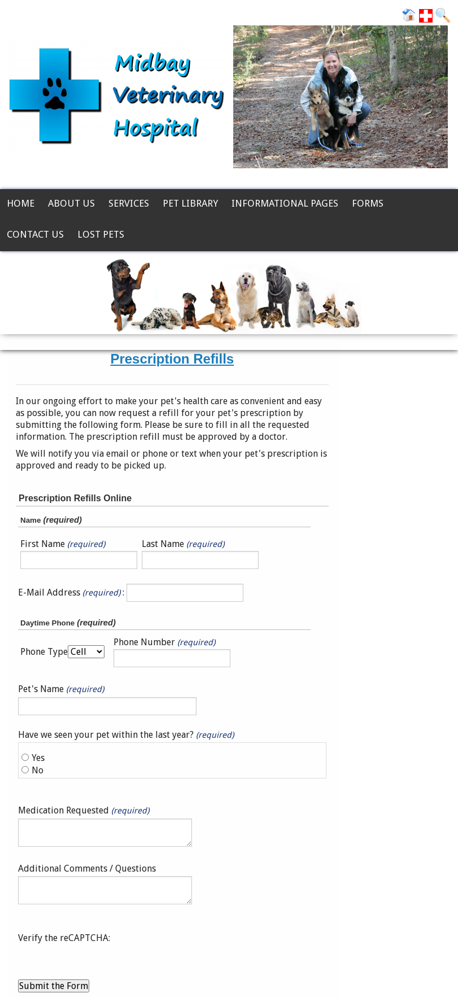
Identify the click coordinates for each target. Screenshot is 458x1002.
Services (128, 203)
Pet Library (190, 203)
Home (20, 203)
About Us (71, 203)
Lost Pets (100, 234)
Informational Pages (285, 203)
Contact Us (35, 234)
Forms (367, 203)
